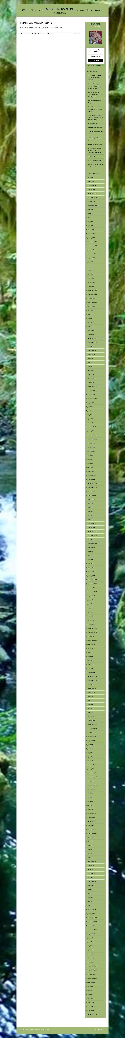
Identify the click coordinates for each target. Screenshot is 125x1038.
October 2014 (91, 732)
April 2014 (90, 757)
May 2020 (90, 463)
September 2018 (92, 543)
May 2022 (90, 366)
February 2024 (92, 282)
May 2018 (90, 559)
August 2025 (91, 209)
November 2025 (92, 197)
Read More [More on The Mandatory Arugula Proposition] (77, 33)
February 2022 (92, 378)
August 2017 (91, 596)
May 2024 (90, 270)
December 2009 (92, 966)
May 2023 (90, 318)
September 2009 (92, 978)
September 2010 (92, 930)
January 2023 (91, 334)
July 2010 (90, 938)
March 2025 (91, 230)
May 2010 (90, 946)
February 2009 (92, 1006)
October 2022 (91, 346)
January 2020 (91, 479)
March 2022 (91, 374)
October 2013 (91, 781)
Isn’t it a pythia (92, 156)
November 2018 (92, 535)
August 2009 (91, 982)
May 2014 (90, 753)
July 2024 (90, 262)
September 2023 (92, 302)
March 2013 (91, 809)
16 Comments (50, 33)
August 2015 (91, 692)
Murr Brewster (24, 33)
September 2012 (92, 833)
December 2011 (92, 869)
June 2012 (90, 845)
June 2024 (90, 266)
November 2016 (92, 632)
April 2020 (90, 467)
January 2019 (91, 527)
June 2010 (90, 942)
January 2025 (91, 238)
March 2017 (91, 616)
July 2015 (90, 696)
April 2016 (90, 660)
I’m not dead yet (92, 123)
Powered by (95, 65)
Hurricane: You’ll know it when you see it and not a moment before (95, 117)
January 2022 (91, 382)
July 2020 (90, 455)
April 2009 (90, 998)
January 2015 (91, 720)
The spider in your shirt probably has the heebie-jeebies (95, 109)
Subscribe (95, 60)
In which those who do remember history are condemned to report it (94, 150)
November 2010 (92, 922)
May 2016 (90, 656)
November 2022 (92, 342)
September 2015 (92, 688)
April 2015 (90, 708)
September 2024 (92, 254)
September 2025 (92, 205)
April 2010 (90, 950)
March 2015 (91, 712)
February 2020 (92, 475)
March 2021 (91, 423)
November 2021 (92, 390)
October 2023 (91, 298)
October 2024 (91, 250)
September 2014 (92, 737)
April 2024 (90, 274)
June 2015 (90, 700)
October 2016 (91, 636)
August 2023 (91, 306)
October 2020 (91, 443)
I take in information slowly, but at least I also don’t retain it (95, 94)
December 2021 (92, 386)
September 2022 (92, 350)
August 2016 (91, 644)
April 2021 (90, 419)
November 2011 (92, 873)
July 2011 (90, 889)
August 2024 (91, 258)
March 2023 (91, 326)
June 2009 (90, 990)
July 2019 (90, 503)
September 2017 (92, 592)
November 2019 (92, 487)
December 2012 (92, 821)
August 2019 (91, 499)
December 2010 (92, 918)
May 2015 (90, 704)
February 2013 (92, 813)
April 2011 (90, 901)
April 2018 (90, 564)
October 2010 (91, 926)
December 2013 (92, 773)
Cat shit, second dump (94, 160)
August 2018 (91, 547)
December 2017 (92, 580)
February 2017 (92, 620)
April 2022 (90, 370)
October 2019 (91, 491)
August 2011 (91, 885)
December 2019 (92, 483)
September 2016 (92, 640)
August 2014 (91, 741)
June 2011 (90, 893)
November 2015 (92, 680)
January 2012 (91, 865)
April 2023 (90, 322)
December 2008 (92, 1014)
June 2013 (90, 797)
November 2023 (92, 294)
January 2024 (91, 286)
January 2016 (91, 672)
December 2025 (92, 193)
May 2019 (90, 511)
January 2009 (91, 1010)
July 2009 (90, 986)
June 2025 (90, 217)
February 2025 (92, 234)
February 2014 (92, 765)
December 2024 (92, 242)
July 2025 (90, 213)
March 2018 (91, 568)
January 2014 (91, 769)
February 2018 (92, 572)
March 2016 (91, 664)
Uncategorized (41, 33)
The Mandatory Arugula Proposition (35, 23)
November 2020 (92, 439)
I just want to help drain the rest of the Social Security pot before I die (95, 86)
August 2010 (91, 934)
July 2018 (90, 551)
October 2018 (91, 539)
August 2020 (91, 451)
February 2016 (92, 668)
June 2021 (90, 411)
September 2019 (92, 495)
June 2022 (90, 362)
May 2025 (90, 222)
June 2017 (90, 604)
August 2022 (91, 354)
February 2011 (92, 910)
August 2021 (91, 403)
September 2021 (92, 399)
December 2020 (92, 435)
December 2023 (92, 290)
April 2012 (90, 853)
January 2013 (91, 817)
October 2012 (91, 829)
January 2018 (91, 576)
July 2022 (90, 358)
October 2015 (91, 684)
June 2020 (90, 459)
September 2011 (92, 881)
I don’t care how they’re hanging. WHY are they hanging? (94, 78)
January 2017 (91, 624)
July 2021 (90, 407)
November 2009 (92, 970)
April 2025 (90, 226)
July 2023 (90, 310)
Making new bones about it (95, 144)
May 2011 (90, 897)
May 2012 (90, 849)
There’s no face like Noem (95, 127)
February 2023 (92, 330)
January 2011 (91, 914)
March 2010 (91, 954)
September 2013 (92, 785)
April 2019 (90, 515)
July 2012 (90, 841)
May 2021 (90, 415)
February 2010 (92, 958)
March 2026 (91, 181)
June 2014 (90, 749)
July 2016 (90, 648)
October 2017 (91, 588)
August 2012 (91, 837)
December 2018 (92, 531)
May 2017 (90, 608)
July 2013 (90, 793)
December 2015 (92, 676)
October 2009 (91, 974)
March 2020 (91, 471)
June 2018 (90, 555)
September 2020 (92, 447)
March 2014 (91, 761)
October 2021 (91, 395)
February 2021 (92, 427)
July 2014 (90, 745)
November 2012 (92, 825)
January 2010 (91, 962)
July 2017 (90, 600)
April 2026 (90, 177)
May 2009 (90, 994)
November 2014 (92, 728)
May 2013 (90, 801)
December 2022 (92, 338)
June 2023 (90, 314)
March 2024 (91, 278)
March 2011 (91, 905)
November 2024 (92, 246)
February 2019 (92, 523)
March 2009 (91, 1002)
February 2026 (92, 185)
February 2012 (92, 861)
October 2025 (91, 201)
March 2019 (91, 519)
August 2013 (91, 789)
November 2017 (92, 584)
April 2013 (90, 805)
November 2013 (92, 777)
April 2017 (90, 612)
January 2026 (91, 189)
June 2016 (90, 652)
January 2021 (91, 431)
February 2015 (92, 716)
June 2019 (90, 507)
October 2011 (91, 877)
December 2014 (92, 724)
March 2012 (91, 857)
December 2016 (92, 628)
